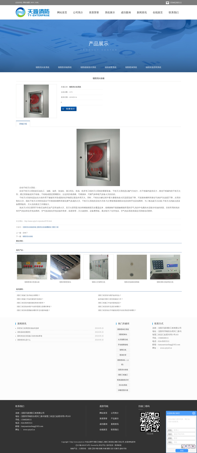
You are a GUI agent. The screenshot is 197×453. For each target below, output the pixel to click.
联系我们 (174, 12)
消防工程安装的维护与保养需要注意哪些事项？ (34, 307)
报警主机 (123, 350)
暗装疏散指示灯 (123, 380)
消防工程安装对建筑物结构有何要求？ (31, 303)
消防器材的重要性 (23, 332)
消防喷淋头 (123, 334)
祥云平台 (102, 445)
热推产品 (73, 449)
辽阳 (93, 449)
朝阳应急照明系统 (153, 67)
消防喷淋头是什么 (23, 340)
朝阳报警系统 (110, 67)
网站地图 (26, 2)
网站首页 (62, 12)
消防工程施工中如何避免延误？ (109, 303)
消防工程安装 (109, 442)
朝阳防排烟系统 (65, 67)
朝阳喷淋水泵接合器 (32, 282)
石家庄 (116, 449)
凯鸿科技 (118, 445)
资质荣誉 (94, 12)
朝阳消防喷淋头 (65, 282)
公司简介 (78, 12)
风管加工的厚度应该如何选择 (28, 328)
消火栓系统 (123, 385)
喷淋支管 (123, 355)
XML (37, 2)
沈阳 (89, 449)
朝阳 (108, 449)
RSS (32, 2)
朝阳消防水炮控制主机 (165, 282)
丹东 (125, 449)
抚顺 (100, 449)
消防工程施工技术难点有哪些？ (28, 295)
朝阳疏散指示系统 (88, 67)
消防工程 (55, 227)
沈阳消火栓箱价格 (29, 227)
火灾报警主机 (123, 340)
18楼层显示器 (123, 390)
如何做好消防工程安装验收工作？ (110, 299)
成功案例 (126, 12)
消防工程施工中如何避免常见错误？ (30, 299)
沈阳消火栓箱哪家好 (43, 227)
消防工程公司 (119, 442)
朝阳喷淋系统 (131, 67)
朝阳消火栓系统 (42, 67)
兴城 (104, 449)
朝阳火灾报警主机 (98, 282)
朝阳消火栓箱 (28, 236)
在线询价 (69, 109)
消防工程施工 (123, 375)
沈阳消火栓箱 (123, 370)
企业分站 (18, 2)
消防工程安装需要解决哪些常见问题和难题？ (33, 310)
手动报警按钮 (123, 345)
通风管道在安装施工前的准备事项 (29, 336)
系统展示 (110, 12)
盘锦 (121, 449)
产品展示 (115, 419)
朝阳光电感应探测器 (131, 282)
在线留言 (158, 12)
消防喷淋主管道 (123, 329)
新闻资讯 (142, 12)
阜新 (97, 449)
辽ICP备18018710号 (83, 445)
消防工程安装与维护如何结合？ (109, 295)
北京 (112, 449)
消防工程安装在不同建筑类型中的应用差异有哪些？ (117, 310)
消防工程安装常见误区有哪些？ (109, 307)
